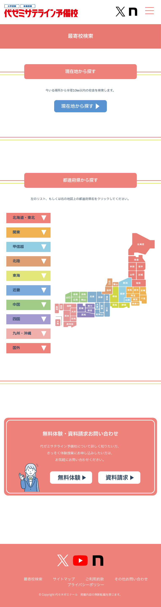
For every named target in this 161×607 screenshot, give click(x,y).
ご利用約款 (94, 579)
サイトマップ (64, 579)
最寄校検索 (33, 579)
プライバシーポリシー (85, 585)
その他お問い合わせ (131, 579)
